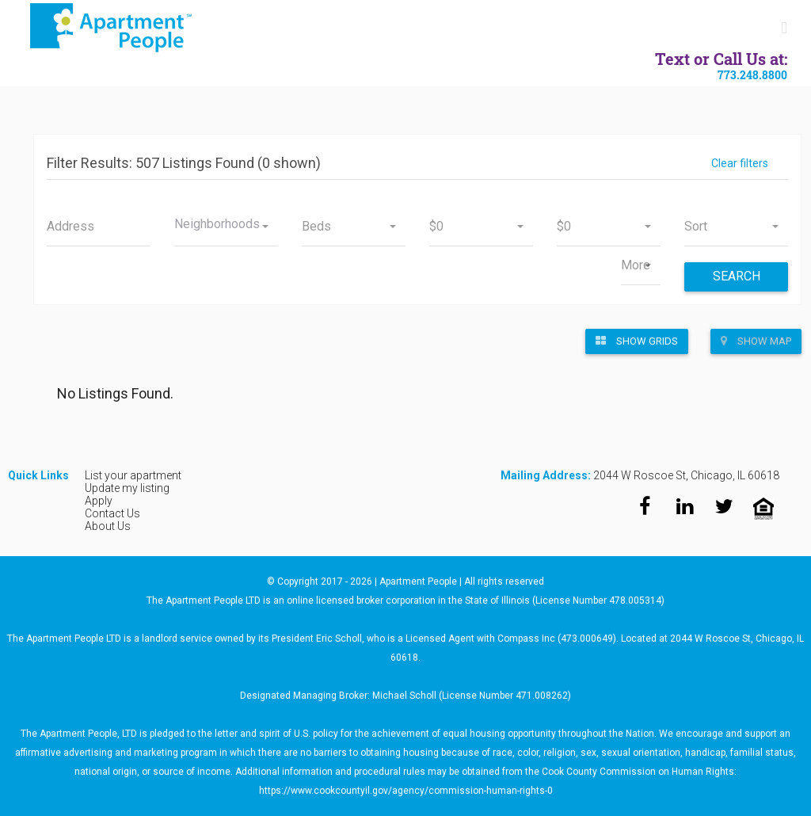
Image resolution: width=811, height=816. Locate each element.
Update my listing (127, 488)
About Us (108, 526)
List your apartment (133, 475)
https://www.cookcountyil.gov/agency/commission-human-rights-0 (406, 790)
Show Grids (637, 341)
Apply (98, 500)
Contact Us (112, 513)
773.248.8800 (752, 75)
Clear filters (739, 163)
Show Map (756, 341)
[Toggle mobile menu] (784, 28)
